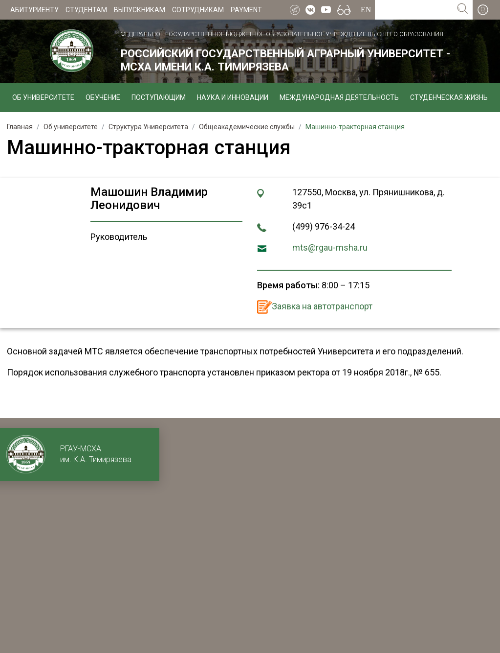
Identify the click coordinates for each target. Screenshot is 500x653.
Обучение (103, 97)
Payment (246, 10)
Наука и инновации (232, 97)
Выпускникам (139, 10)
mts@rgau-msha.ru (330, 247)
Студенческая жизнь (449, 97)
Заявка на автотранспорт (322, 306)
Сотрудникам (198, 10)
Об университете (43, 97)
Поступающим (158, 97)
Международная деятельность (339, 97)
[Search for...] (414, 10)
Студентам (86, 10)
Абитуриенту (34, 10)
